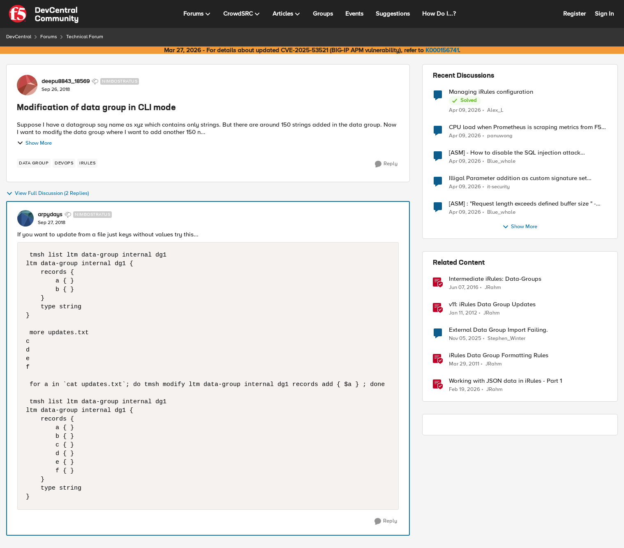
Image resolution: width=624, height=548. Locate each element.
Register (574, 13)
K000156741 (442, 50)
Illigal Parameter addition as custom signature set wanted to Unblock (518, 178)
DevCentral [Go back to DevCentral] (18, 37)
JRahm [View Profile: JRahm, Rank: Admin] (493, 287)
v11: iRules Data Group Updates (492, 304)
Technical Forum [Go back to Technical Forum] (84, 37)
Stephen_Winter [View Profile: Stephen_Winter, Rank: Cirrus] (506, 338)
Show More (34, 143)
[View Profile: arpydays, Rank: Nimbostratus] (25, 218)
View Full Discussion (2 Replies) (47, 193)
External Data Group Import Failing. (498, 329)
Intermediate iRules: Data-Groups (495, 278)
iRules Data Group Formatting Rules (498, 355)
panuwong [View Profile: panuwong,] (500, 136)
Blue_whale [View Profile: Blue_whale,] (501, 161)
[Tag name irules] (87, 163)
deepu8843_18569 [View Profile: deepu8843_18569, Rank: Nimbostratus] (66, 81)
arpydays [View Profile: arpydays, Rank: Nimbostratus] (50, 214)
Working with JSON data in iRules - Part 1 (505, 380)
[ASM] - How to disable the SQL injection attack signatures (514, 152)
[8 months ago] (465, 338)
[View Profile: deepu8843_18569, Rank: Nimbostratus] (27, 85)
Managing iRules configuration (491, 91)
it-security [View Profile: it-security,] (498, 187)
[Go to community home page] (43, 14)
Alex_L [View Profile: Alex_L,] (495, 110)
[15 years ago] (464, 364)
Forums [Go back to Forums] (48, 37)
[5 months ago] (464, 389)
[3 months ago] (465, 110)
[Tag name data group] (34, 163)
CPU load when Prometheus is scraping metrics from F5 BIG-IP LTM (525, 127)
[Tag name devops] (64, 163)
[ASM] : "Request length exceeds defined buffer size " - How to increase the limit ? (522, 203)
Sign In (604, 13)
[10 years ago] (463, 287)
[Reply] (386, 164)
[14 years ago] (463, 313)
